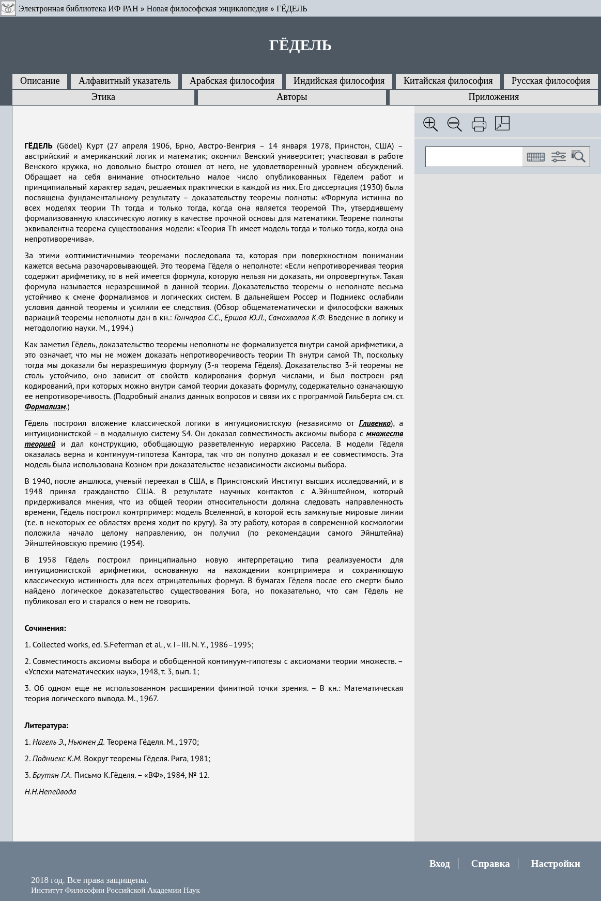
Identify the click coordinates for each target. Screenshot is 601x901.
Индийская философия (339, 81)
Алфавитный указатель (125, 81)
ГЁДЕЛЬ (291, 8)
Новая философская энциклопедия (207, 8)
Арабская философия (232, 81)
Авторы (291, 97)
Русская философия (551, 81)
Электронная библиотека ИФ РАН (78, 8)
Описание (40, 81)
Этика (103, 97)
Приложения (494, 97)
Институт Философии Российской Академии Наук (115, 889)
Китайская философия (448, 81)
